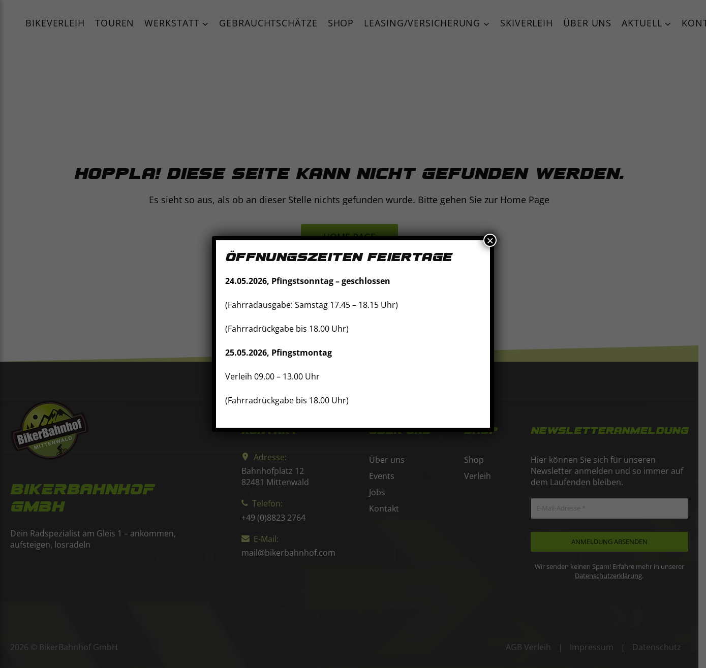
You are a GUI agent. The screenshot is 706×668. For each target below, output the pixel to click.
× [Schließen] (490, 240)
